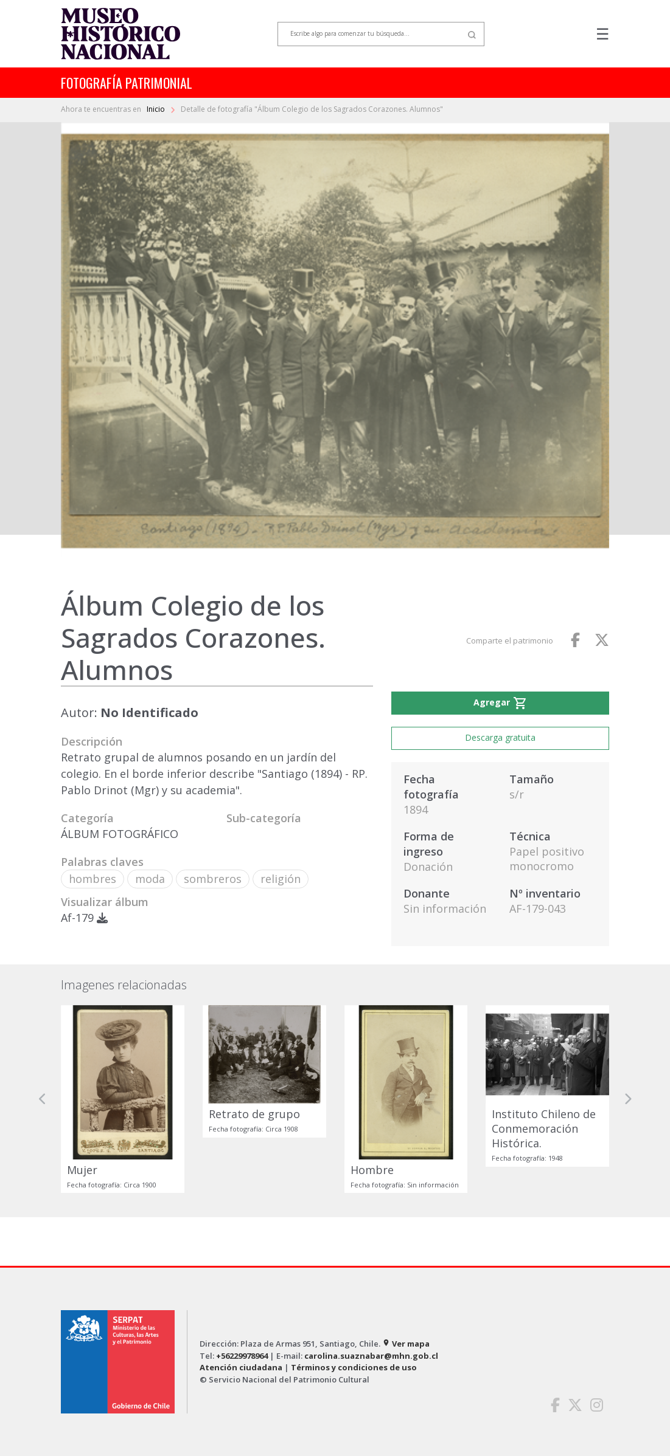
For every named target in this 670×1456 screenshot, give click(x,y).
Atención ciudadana (241, 1367)
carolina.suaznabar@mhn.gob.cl (371, 1355)
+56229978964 (242, 1355)
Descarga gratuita (500, 737)
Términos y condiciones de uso (354, 1367)
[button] (42, 1099)
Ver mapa (406, 1343)
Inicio (157, 109)
